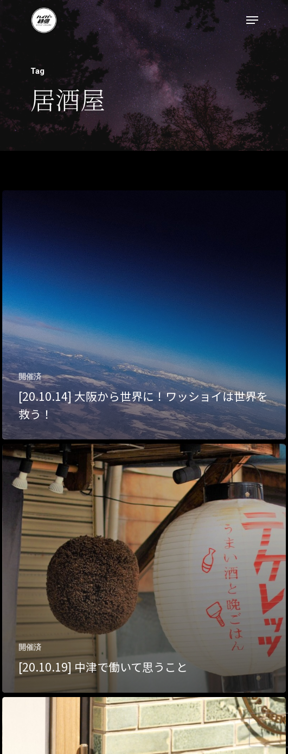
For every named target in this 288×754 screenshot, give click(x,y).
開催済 (29, 376)
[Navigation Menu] (252, 20)
